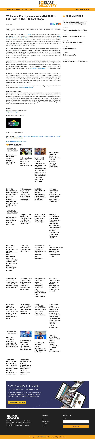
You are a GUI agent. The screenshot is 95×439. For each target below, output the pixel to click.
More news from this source (14, 138)
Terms (43, 419)
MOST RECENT (16, 9)
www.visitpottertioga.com (26, 87)
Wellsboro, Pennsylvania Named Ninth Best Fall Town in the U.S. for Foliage (38, 136)
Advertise (44, 423)
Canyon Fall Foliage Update (37, 68)
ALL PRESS (25, 9)
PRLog (29, 34)
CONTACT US (34, 9)
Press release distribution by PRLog (16, 141)
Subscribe (76, 426)
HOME (9, 9)
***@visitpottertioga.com (13, 112)
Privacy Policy (46, 421)
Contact (44, 426)
